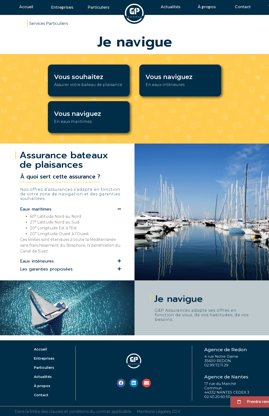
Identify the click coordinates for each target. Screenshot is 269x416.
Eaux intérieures (37, 261)
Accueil (26, 7)
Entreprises (62, 7)
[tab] (70, 210)
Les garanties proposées (46, 269)
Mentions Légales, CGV (158, 411)
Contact (243, 7)
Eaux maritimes (35, 209)
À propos (207, 7)
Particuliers (98, 7)
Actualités (170, 7)
